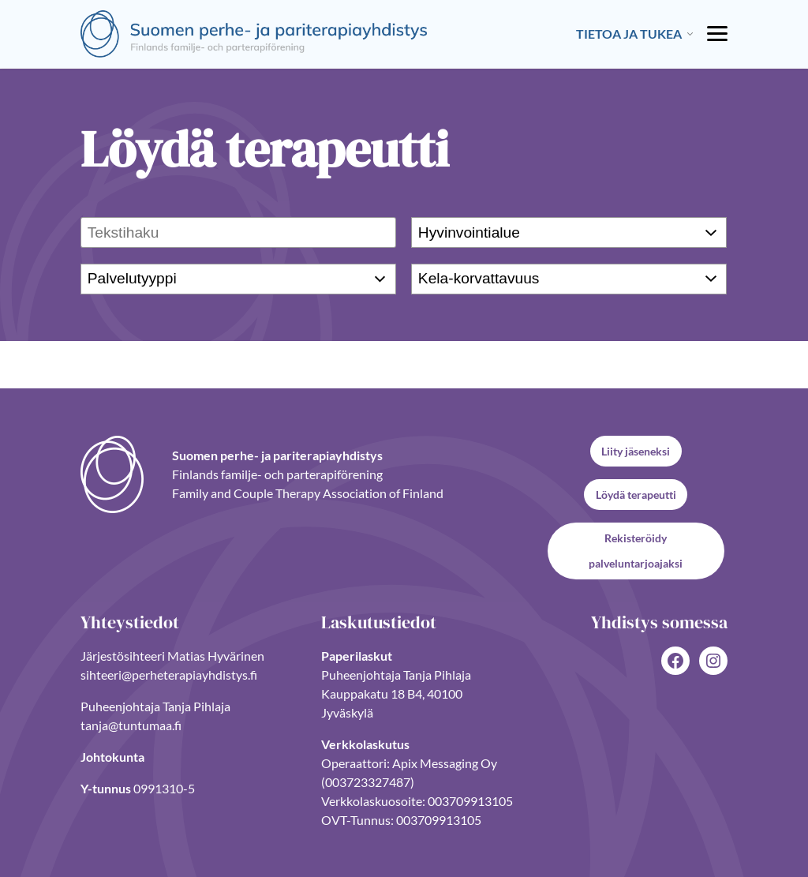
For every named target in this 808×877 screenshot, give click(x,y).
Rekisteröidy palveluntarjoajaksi (636, 550)
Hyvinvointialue (469, 231)
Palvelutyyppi (132, 278)
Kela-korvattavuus (479, 278)
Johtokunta (112, 756)
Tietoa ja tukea (629, 33)
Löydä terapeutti (636, 494)
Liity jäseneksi (635, 451)
